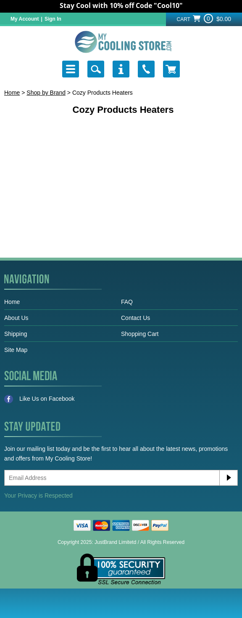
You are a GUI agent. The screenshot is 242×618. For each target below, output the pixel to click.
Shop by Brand (46, 92)
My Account (25, 19)
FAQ (127, 301)
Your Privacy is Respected (38, 495)
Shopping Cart (140, 333)
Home (12, 92)
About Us (16, 317)
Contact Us (135, 317)
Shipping (15, 333)
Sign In (53, 19)
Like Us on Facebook (39, 399)
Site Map (15, 349)
